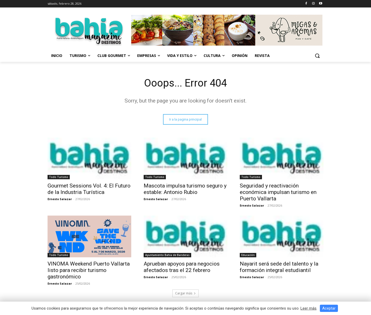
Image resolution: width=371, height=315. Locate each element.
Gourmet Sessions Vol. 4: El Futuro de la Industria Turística (89, 189)
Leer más (308, 308)
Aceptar (329, 308)
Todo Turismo (58, 177)
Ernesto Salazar (60, 199)
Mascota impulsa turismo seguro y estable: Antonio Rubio (185, 189)
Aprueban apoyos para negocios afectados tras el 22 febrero (182, 267)
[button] (317, 55)
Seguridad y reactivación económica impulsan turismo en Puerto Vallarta (278, 192)
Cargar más (185, 293)
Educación (248, 255)
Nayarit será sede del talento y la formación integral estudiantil (279, 267)
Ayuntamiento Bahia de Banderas (167, 255)
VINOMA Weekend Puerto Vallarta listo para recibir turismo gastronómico (89, 270)
